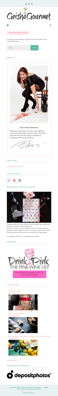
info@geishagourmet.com (15, 166)
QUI (21, 236)
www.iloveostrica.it (13, 360)
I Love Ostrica (13, 285)
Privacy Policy (29, 393)
